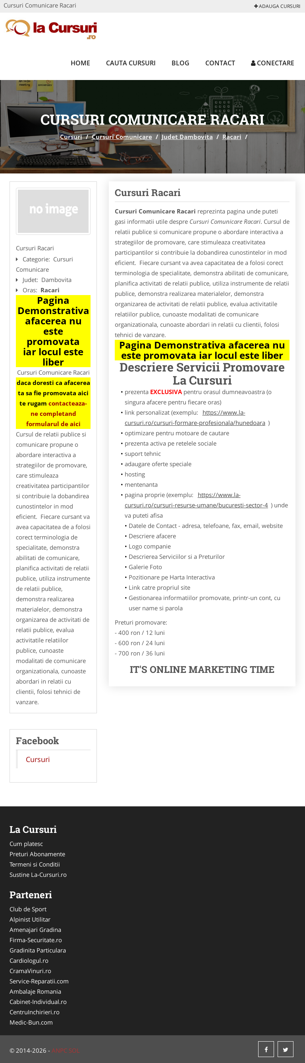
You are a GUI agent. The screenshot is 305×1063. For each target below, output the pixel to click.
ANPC (59, 1050)
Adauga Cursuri (277, 6)
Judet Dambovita (187, 137)
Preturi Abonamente (37, 854)
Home (80, 63)
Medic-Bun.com (31, 1022)
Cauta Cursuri (131, 63)
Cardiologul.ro (29, 960)
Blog (180, 63)
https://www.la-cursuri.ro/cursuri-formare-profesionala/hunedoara (195, 417)
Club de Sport (28, 909)
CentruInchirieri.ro (35, 1012)
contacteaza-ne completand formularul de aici (56, 413)
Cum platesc (26, 844)
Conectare (272, 63)
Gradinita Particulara (38, 950)
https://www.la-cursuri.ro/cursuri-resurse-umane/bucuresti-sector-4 (196, 500)
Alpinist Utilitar (30, 919)
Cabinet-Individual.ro (38, 1002)
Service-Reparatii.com (39, 981)
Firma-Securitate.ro (36, 940)
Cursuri (71, 137)
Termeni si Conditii (35, 864)
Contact (220, 63)
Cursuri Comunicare (122, 137)
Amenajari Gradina (35, 929)
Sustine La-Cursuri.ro (38, 874)
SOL (74, 1050)
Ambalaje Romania (35, 991)
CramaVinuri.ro (30, 971)
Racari (231, 137)
